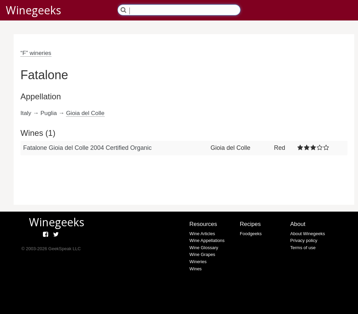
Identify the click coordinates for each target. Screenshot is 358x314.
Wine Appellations (206, 240)
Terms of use (302, 247)
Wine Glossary (203, 247)
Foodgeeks (251, 233)
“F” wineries (35, 52)
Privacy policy (303, 240)
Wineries (198, 261)
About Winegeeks (307, 233)
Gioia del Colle (85, 113)
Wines (195, 268)
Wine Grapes (202, 254)
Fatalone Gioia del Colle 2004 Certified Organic (87, 147)
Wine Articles (202, 233)
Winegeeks (33, 10)
